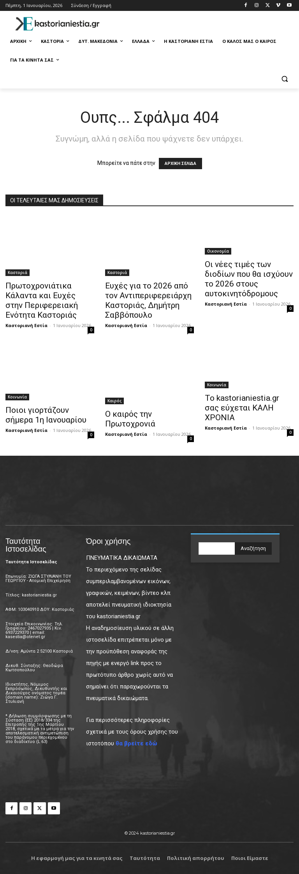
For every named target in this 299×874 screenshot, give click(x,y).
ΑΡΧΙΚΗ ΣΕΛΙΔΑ (180, 163)
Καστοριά (17, 272)
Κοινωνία (17, 397)
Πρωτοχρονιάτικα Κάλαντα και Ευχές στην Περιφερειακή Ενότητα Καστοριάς (41, 300)
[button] (284, 79)
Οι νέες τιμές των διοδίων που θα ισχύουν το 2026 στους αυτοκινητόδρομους (249, 279)
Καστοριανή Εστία (26, 325)
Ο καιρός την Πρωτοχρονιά (130, 418)
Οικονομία (218, 251)
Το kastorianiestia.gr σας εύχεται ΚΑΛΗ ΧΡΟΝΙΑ (242, 407)
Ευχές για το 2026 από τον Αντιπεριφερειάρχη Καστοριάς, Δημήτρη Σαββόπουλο (148, 300)
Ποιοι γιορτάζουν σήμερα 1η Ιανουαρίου (45, 415)
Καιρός (114, 400)
